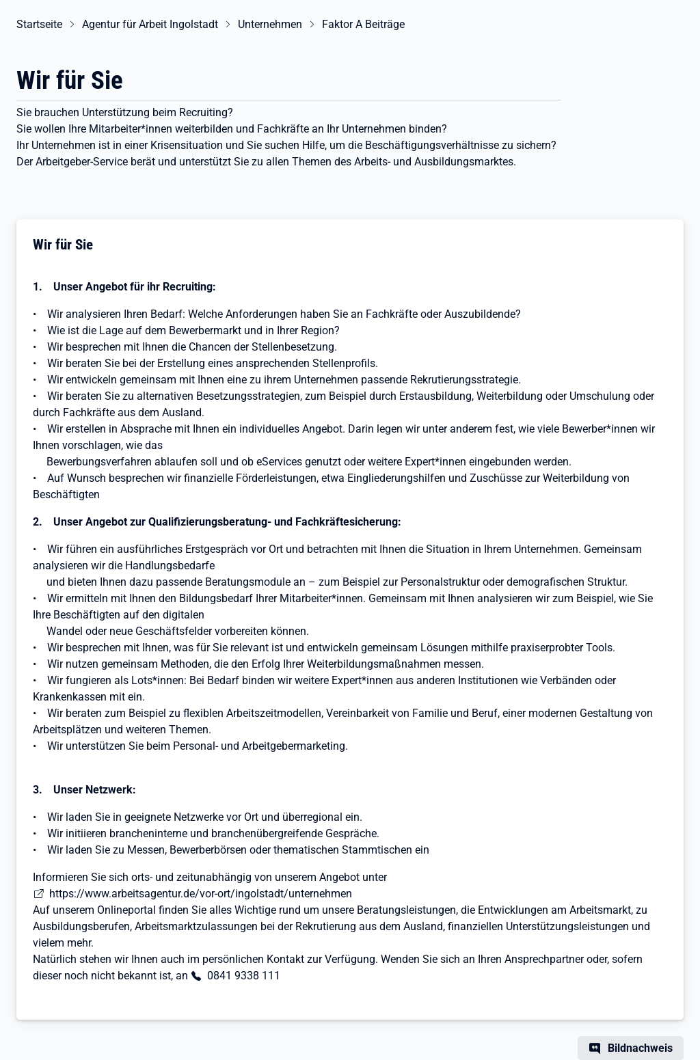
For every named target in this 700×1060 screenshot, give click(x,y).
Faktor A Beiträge (363, 24)
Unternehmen (270, 24)
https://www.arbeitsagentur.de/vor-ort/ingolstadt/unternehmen (200, 893)
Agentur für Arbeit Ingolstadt (150, 24)
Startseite (39, 24)
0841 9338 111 (243, 975)
